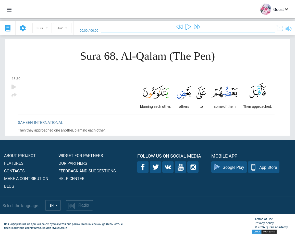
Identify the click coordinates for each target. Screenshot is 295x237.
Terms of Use (264, 219)
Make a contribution (26, 178)
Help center (71, 178)
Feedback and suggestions (87, 170)
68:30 (15, 78)
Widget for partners (80, 155)
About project (20, 155)
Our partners (72, 163)
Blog (9, 186)
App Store (264, 167)
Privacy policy (264, 223)
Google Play (229, 167)
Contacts (14, 170)
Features (13, 163)
